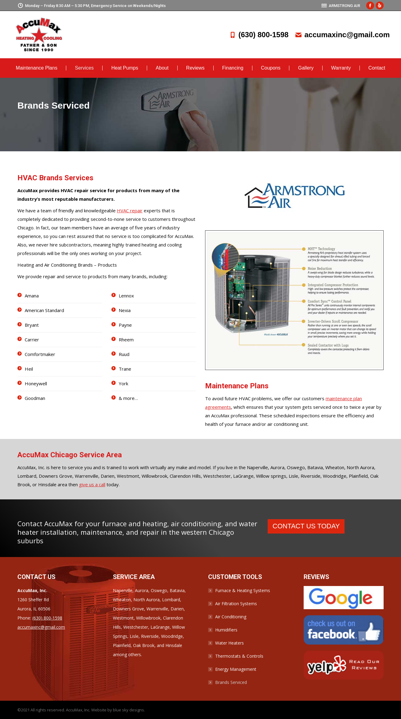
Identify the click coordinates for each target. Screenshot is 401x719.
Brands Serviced (231, 682)
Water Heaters (229, 643)
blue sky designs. (129, 710)
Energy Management (235, 669)
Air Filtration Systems (236, 603)
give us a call (92, 484)
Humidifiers (226, 630)
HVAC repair (130, 210)
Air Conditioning (230, 617)
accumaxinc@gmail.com (342, 35)
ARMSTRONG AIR (340, 6)
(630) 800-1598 (258, 35)
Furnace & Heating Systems (242, 590)
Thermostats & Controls (239, 656)
